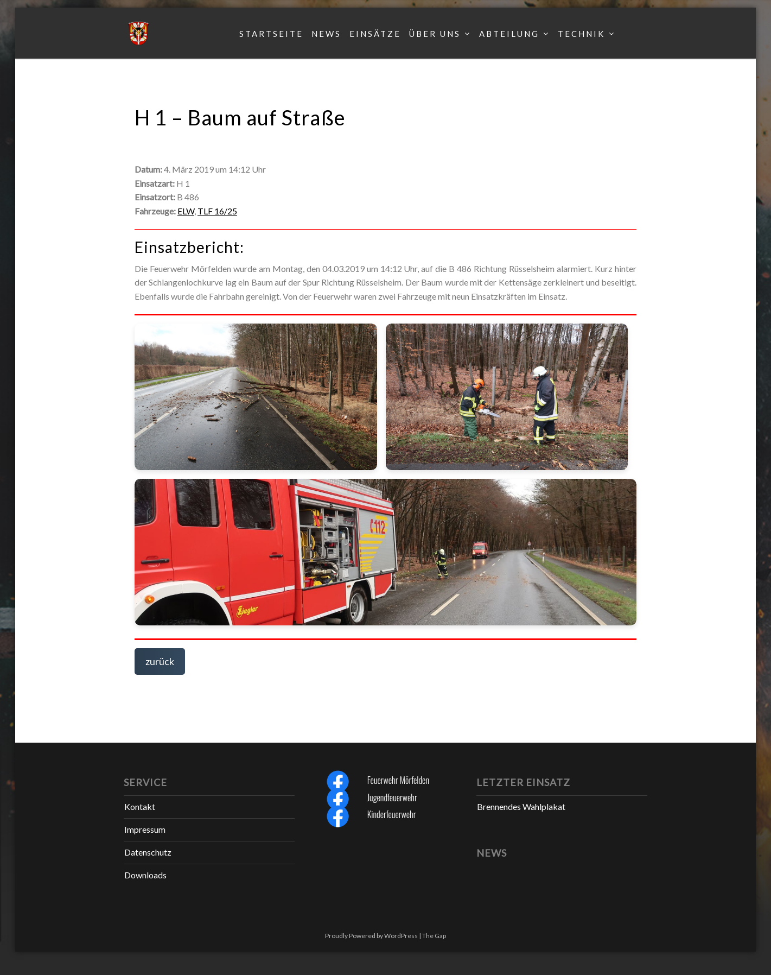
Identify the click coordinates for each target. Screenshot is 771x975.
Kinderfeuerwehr (391, 814)
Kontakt (139, 806)
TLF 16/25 (217, 211)
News (326, 34)
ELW (185, 211)
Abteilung (509, 34)
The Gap (434, 936)
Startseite (271, 34)
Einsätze (375, 34)
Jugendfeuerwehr (392, 797)
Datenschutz (147, 852)
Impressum (144, 829)
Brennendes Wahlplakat (521, 806)
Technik (581, 34)
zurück (159, 661)
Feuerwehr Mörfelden (398, 780)
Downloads (145, 875)
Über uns (435, 34)
